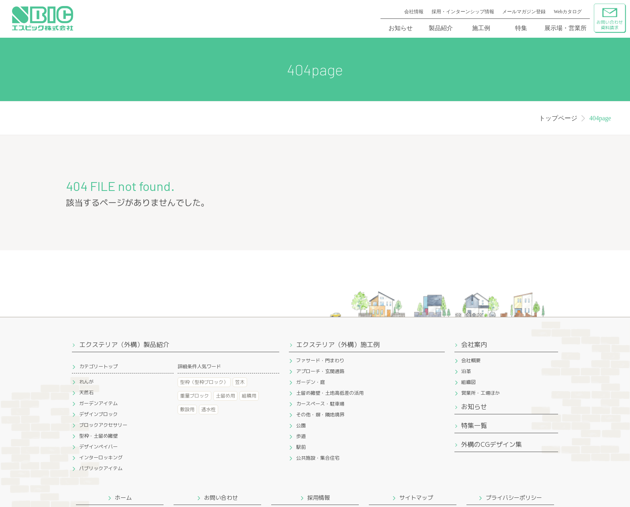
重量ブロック (194, 395)
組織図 (468, 382)
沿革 (466, 371)
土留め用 (225, 395)
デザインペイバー (98, 446)
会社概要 (471, 360)
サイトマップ (416, 497)
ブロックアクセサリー (103, 425)
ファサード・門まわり (320, 360)
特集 (521, 28)
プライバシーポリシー (514, 497)
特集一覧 (474, 425)
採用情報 (318, 497)
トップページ (558, 118)
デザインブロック (98, 414)
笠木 (240, 382)
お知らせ (401, 28)
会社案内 (474, 344)
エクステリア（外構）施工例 (338, 344)
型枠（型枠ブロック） (204, 382)
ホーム (123, 497)
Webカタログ (568, 11)
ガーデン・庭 (310, 382)
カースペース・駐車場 (320, 403)
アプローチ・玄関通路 (320, 371)
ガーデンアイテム (98, 403)
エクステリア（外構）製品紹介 (124, 344)
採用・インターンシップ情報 (463, 11)
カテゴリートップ (98, 366)
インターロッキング (101, 457)
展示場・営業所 (565, 28)
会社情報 (413, 11)
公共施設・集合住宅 (318, 457)
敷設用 (187, 409)
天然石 (86, 392)
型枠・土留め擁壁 (98, 435)
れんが (86, 381)
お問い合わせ (221, 497)
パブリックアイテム (101, 468)
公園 (301, 425)
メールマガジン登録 (524, 11)
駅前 (301, 447)
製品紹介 (441, 28)
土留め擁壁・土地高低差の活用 (330, 392)
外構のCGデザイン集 (491, 444)
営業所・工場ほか (480, 392)
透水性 (208, 409)
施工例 (481, 28)
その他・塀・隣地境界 (320, 414)
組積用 (249, 395)
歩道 (301, 436)
